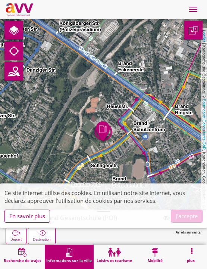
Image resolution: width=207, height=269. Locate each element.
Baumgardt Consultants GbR (204, 124)
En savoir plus (27, 216)
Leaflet (204, 36)
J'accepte (187, 216)
